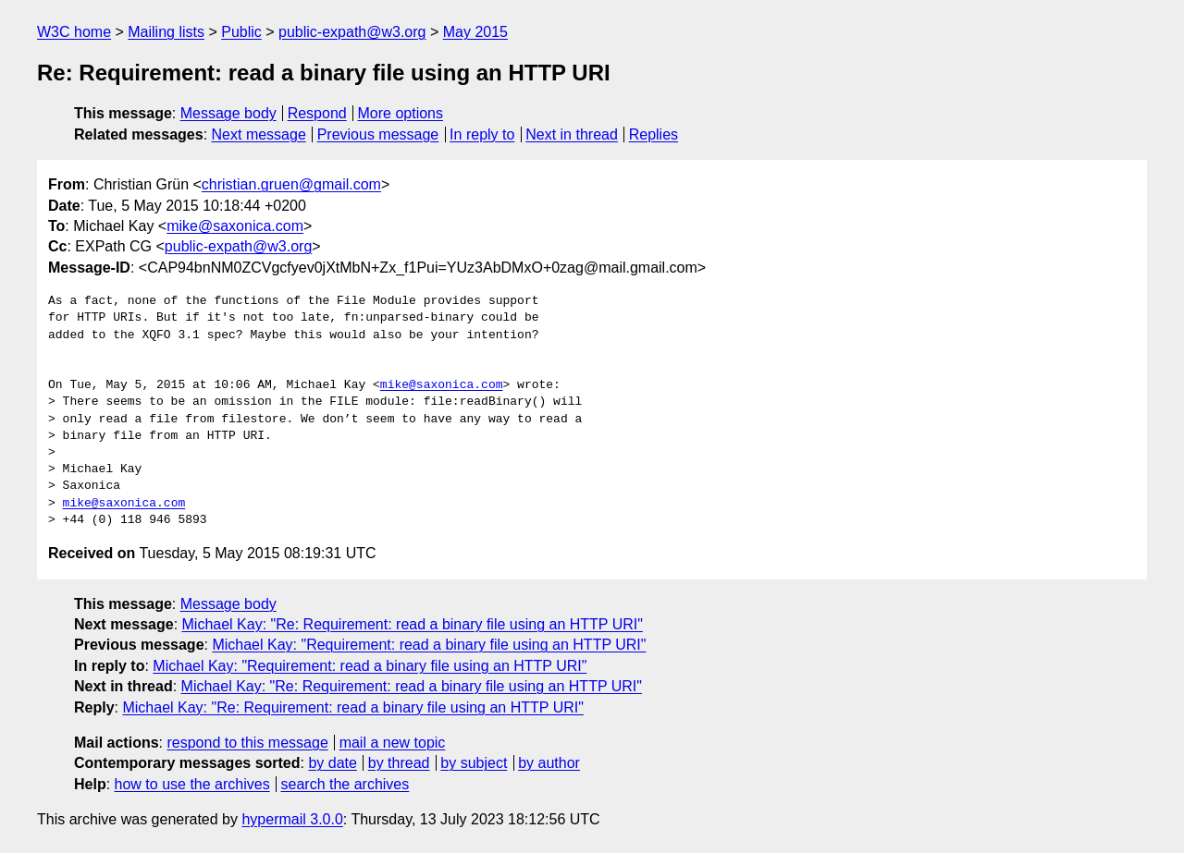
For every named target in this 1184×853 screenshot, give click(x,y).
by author (549, 763)
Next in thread (571, 134)
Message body (228, 113)
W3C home (74, 32)
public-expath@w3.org (352, 32)
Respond (317, 113)
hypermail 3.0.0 (291, 819)
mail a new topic (392, 742)
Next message (259, 134)
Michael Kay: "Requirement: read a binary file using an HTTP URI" (429, 644)
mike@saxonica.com (234, 226)
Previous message (378, 134)
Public (241, 32)
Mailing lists (166, 32)
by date (332, 763)
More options (401, 113)
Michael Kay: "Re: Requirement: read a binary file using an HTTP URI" (412, 624)
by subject (473, 763)
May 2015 (475, 32)
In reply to (482, 134)
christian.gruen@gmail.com (291, 184)
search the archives (345, 784)
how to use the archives (192, 784)
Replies (653, 134)
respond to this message (246, 742)
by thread (399, 763)
